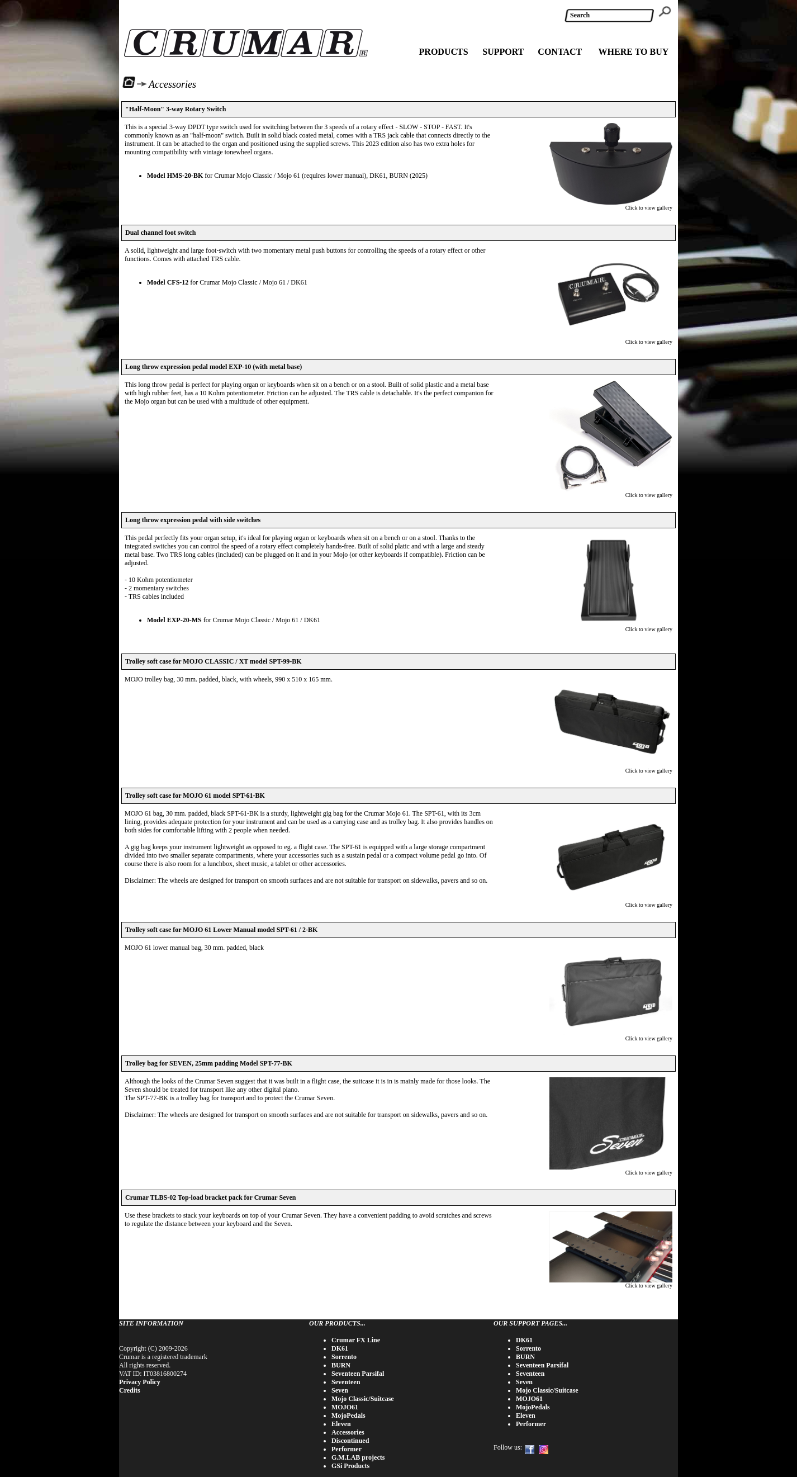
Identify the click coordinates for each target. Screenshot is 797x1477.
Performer (346, 1449)
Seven (339, 1390)
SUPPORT (503, 51)
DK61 (339, 1348)
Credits (129, 1390)
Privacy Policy (139, 1382)
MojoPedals (348, 1415)
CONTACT (560, 51)
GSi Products (350, 1466)
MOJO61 (344, 1407)
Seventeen (345, 1382)
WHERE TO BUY (634, 51)
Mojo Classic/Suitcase (362, 1399)
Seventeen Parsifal (357, 1373)
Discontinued (350, 1441)
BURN (340, 1365)
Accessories (347, 1432)
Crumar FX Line (355, 1340)
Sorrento (344, 1357)
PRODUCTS (443, 51)
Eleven (341, 1424)
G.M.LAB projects (358, 1457)
